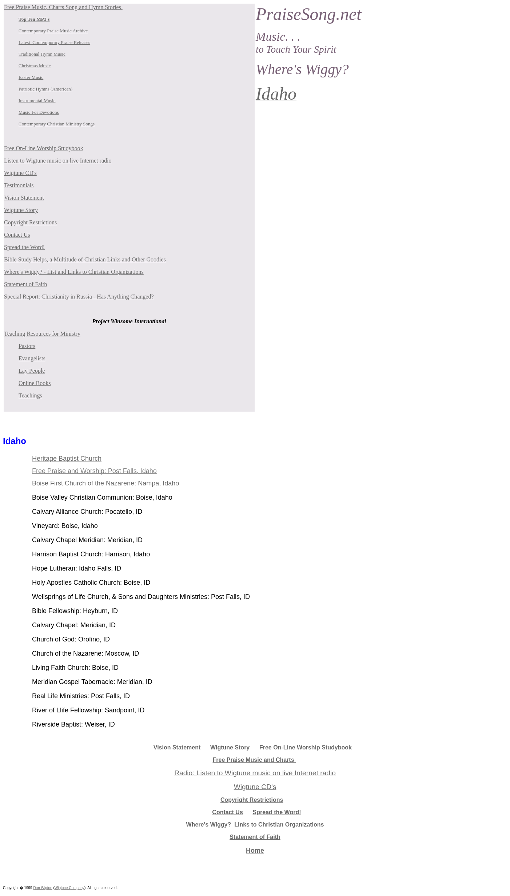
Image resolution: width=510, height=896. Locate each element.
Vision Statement (24, 198)
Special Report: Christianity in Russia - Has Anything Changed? (79, 296)
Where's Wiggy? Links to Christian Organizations (255, 824)
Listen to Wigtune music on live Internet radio (57, 160)
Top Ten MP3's (34, 19)
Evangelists (32, 358)
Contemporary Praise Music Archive (53, 30)
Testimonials (19, 185)
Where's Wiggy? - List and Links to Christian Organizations (74, 272)
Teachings (30, 395)
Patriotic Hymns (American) (45, 89)
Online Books (35, 383)
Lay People (32, 371)
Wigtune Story (21, 210)
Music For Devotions (39, 112)
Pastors (27, 346)
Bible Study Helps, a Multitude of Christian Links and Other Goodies (85, 259)
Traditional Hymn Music (42, 54)
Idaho (14, 441)
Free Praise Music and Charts (254, 760)
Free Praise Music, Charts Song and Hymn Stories (63, 7)
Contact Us (17, 235)
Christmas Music (35, 65)
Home (255, 850)
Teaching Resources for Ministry (42, 334)
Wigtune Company (69, 888)
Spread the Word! (24, 247)
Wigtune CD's (20, 173)
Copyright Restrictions (30, 222)
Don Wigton (42, 888)
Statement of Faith (25, 284)
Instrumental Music (37, 100)
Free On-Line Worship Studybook (43, 148)
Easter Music (31, 77)
